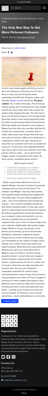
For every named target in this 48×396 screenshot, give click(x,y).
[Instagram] (14, 357)
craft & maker (20, 48)
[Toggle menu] (44, 8)
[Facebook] (8, 357)
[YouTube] (3, 357)
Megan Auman (16, 100)
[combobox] (25, 8)
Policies (24, 393)
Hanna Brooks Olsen (26, 37)
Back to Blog (10, 301)
